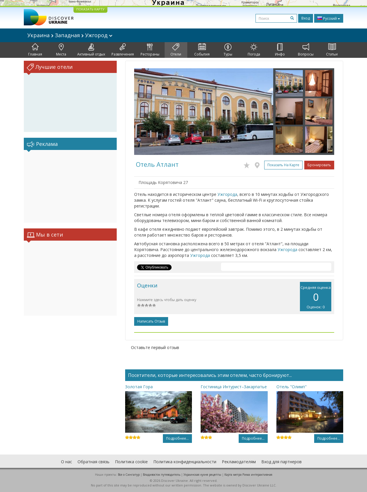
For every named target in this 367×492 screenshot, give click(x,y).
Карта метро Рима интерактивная (248, 475)
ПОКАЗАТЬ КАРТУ (90, 9)
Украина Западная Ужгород (69, 35)
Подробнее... (177, 438)
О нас (66, 461)
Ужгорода (227, 194)
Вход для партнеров (281, 461)
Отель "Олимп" (291, 386)
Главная (35, 50)
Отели (175, 50)
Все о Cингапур (129, 475)
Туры (228, 50)
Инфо (280, 50)
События (202, 50)
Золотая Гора (139, 386)
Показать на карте (283, 164)
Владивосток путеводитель (161, 475)
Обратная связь (93, 461)
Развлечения (122, 50)
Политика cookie (131, 461)
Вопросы (306, 50)
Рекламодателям (239, 461)
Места (61, 50)
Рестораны (150, 50)
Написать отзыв (151, 321)
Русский (328, 18)
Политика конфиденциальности (184, 461)
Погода (254, 50)
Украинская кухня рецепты (202, 475)
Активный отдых (91, 50)
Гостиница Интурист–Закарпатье (234, 386)
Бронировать (319, 164)
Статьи (332, 50)
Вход (305, 18)
